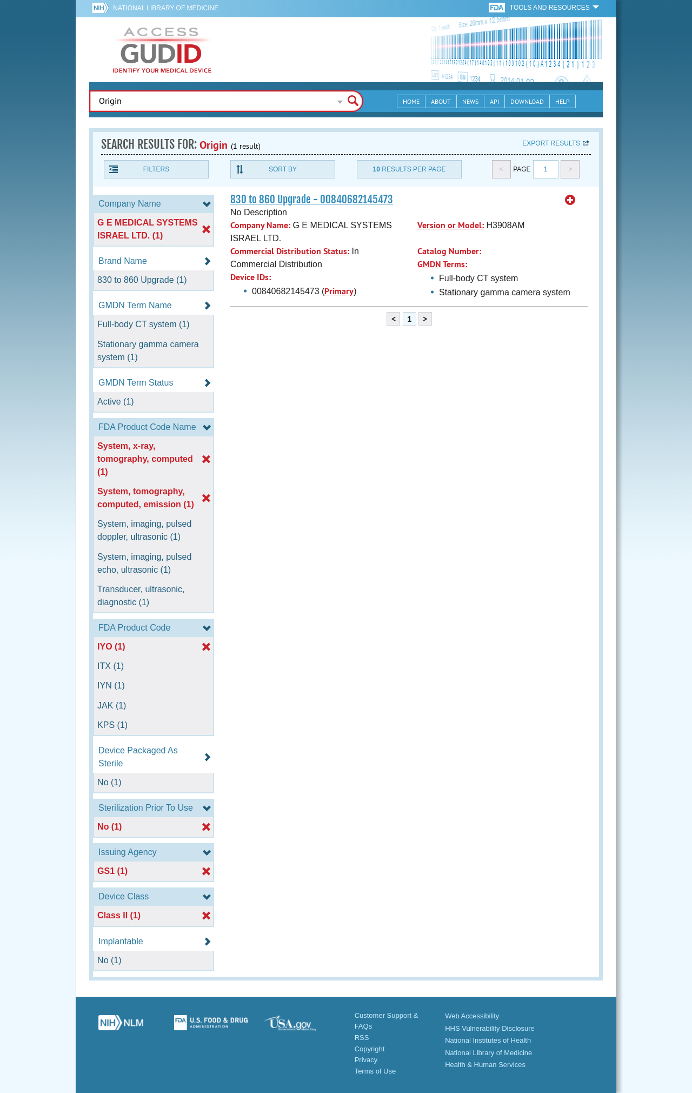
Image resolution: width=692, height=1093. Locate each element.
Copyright (370, 1049)
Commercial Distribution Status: (289, 251)
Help (562, 101)
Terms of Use (375, 1071)
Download (527, 101)
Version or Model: (450, 225)
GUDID (162, 49)
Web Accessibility (472, 1016)
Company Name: (260, 225)
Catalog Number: (449, 251)
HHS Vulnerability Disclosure (490, 1028)
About (441, 101)
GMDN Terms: (442, 264)
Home (411, 101)
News (470, 101)
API (494, 101)
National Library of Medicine (165, 8)
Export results (551, 143)
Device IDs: (250, 277)
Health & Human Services (485, 1065)
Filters (156, 169)
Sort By (283, 169)
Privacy (366, 1060)
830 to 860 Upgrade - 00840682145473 (311, 199)
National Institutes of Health (488, 1040)
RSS (362, 1038)
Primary (339, 291)
